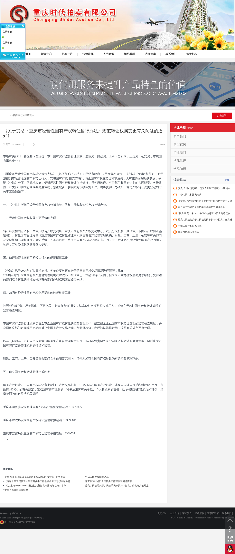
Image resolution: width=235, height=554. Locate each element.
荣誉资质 (187, 513)
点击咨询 (222, 115)
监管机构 (191, 54)
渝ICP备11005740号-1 (34, 518)
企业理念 (174, 513)
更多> (228, 180)
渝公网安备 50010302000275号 (17, 522)
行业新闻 (180, 152)
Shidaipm (16, 513)
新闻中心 (46, 54)
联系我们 (170, 54)
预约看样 (129, 54)
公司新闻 (180, 136)
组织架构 (199, 513)
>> (11, 115)
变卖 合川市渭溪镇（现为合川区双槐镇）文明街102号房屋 (35, 477)
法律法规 (87, 54)
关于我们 (25, 54)
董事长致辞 (213, 513)
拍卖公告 (67, 54)
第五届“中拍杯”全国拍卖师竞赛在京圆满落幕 (108, 481)
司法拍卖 (117, 25)
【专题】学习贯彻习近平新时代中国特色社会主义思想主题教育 (37, 481)
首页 (4, 115)
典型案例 (180, 144)
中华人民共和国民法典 (97, 477)
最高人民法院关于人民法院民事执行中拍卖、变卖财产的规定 (117, 485)
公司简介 (162, 513)
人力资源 (108, 54)
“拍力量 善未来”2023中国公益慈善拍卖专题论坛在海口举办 (35, 485)
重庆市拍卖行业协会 (188, 232)
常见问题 (180, 169)
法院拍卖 (150, 54)
